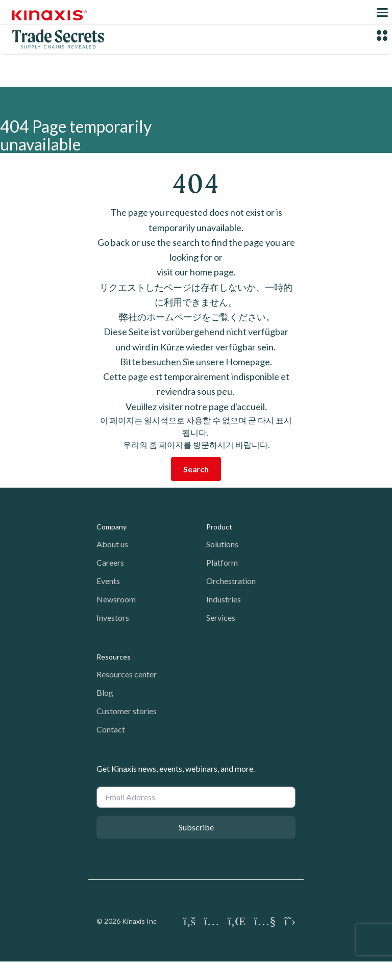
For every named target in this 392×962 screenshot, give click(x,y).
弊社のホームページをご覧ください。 (196, 316)
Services (220, 617)
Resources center (126, 674)
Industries (223, 599)
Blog (104, 692)
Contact (110, 729)
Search (196, 469)
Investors (112, 617)
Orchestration (231, 581)
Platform (222, 562)
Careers (110, 562)
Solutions (222, 544)
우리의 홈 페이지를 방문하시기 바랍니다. (196, 444)
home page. (213, 271)
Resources (113, 656)
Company (111, 526)
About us (112, 544)
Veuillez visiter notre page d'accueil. (196, 406)
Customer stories (126, 711)
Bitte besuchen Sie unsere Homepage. (196, 361)
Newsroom (116, 599)
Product (219, 526)
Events (108, 581)
